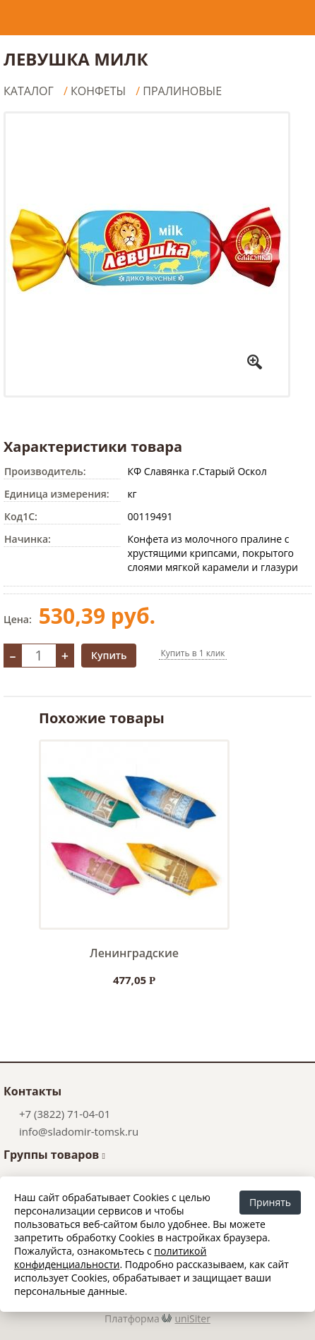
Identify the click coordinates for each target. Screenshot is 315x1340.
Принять (270, 1202)
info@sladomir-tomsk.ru (78, 1131)
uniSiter (192, 1318)
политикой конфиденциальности (110, 1257)
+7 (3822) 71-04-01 (64, 1114)
